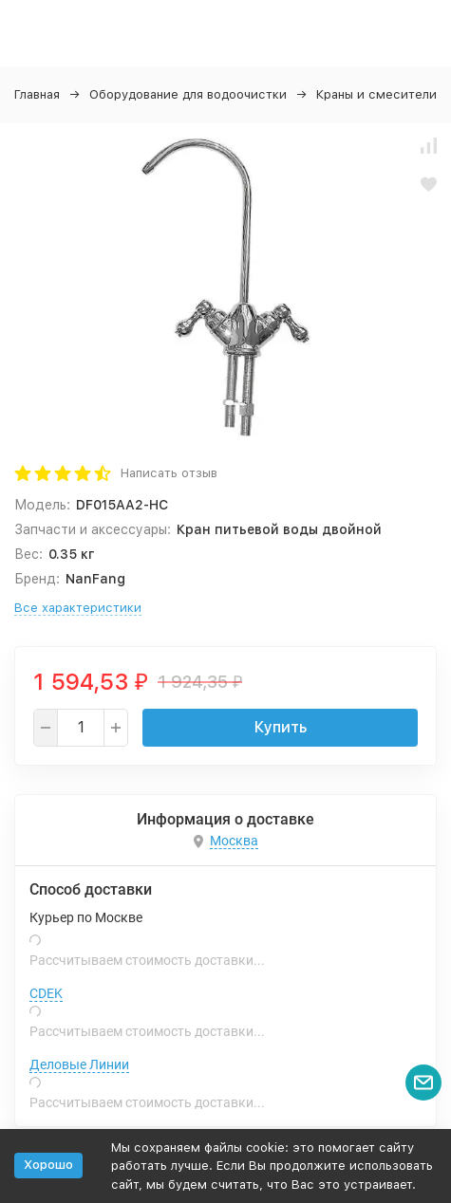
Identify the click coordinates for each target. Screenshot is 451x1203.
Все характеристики (77, 608)
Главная (37, 94)
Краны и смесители (376, 94)
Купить (280, 727)
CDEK (46, 993)
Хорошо (48, 1164)
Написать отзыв (169, 473)
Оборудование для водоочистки (188, 94)
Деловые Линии (79, 1064)
